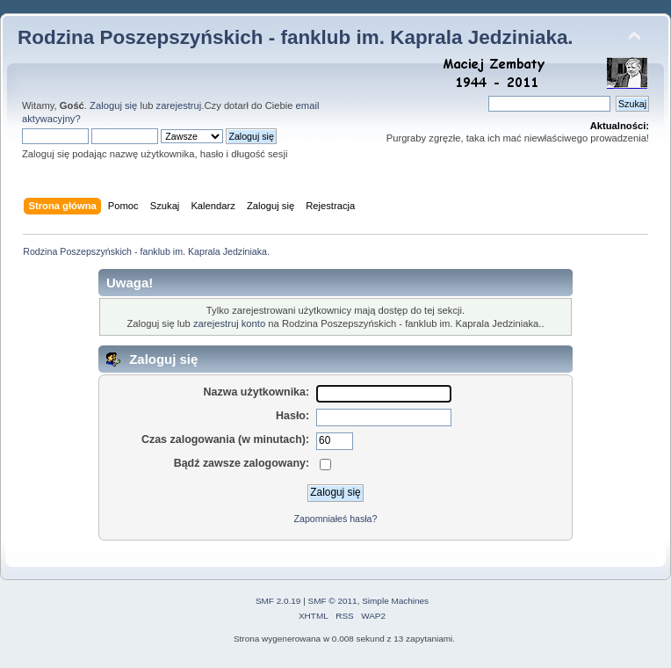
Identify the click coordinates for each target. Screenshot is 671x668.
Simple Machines (395, 601)
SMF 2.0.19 (278, 601)
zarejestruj (179, 105)
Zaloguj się (113, 105)
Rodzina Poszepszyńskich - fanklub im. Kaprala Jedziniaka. (296, 37)
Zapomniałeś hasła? (336, 518)
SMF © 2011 (332, 601)
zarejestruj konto (229, 323)
